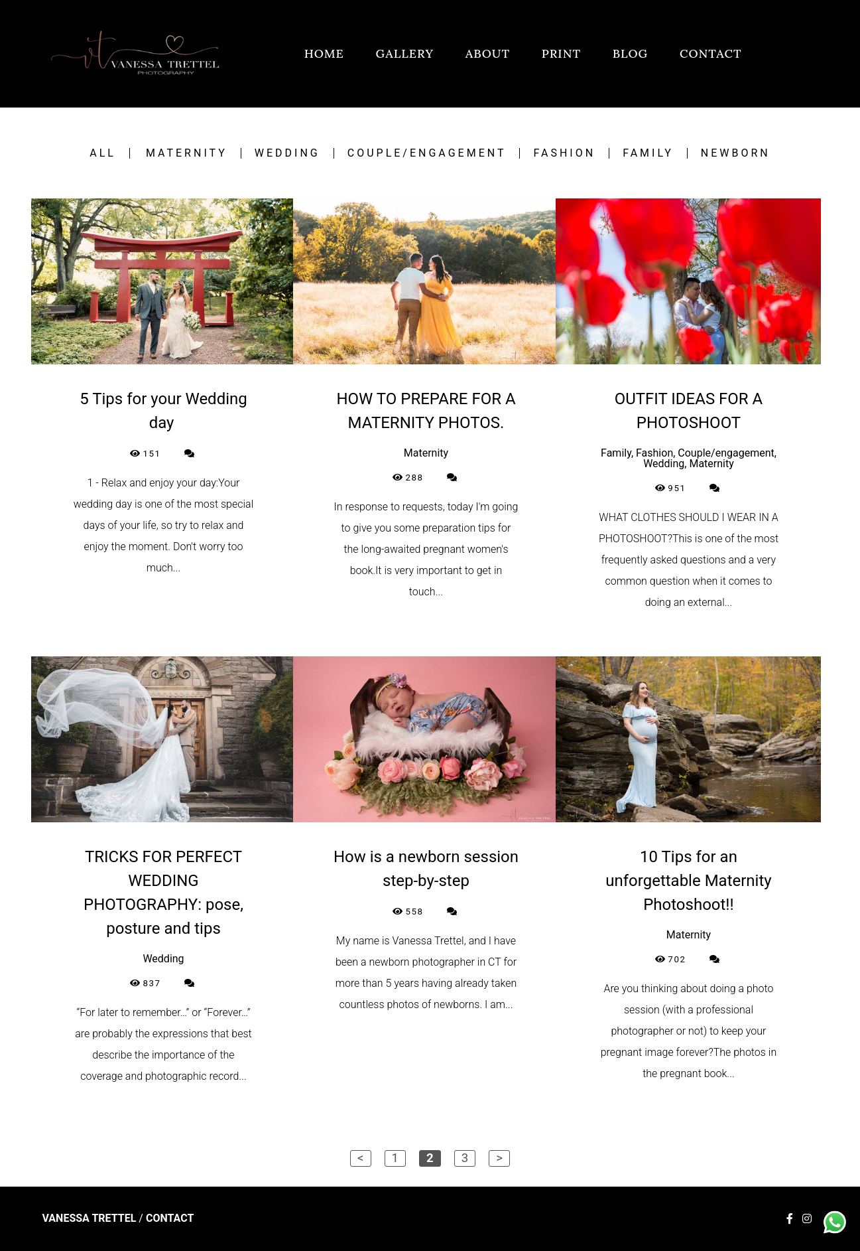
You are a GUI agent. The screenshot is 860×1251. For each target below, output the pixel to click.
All (103, 153)
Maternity (186, 153)
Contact (170, 1218)
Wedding (287, 153)
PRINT (561, 53)
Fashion (564, 153)
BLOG (630, 53)
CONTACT (711, 53)
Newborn (735, 153)
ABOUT (487, 53)
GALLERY (405, 53)
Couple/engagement (427, 153)
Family (648, 153)
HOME (324, 53)
